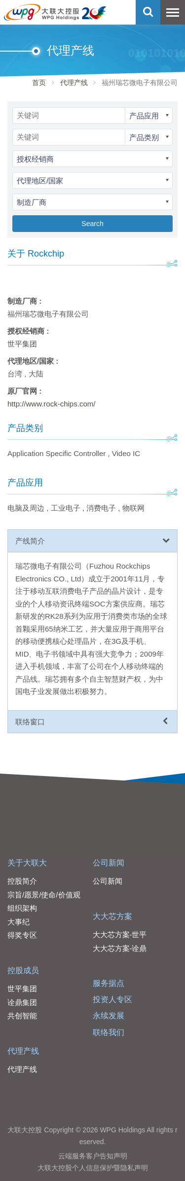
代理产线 (74, 82)
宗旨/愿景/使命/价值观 (43, 895)
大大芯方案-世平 (120, 934)
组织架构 (22, 908)
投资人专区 (112, 999)
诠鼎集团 (22, 1002)
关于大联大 (27, 863)
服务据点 (108, 983)
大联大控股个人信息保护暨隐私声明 (92, 1168)
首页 (39, 82)
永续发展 (108, 1015)
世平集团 (22, 344)
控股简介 (22, 881)
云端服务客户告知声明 (92, 1156)
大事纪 (18, 922)
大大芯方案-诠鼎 (120, 948)
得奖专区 (22, 935)
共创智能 (22, 1015)
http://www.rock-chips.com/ (51, 404)
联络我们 (108, 1032)
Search (92, 224)
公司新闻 (108, 863)
